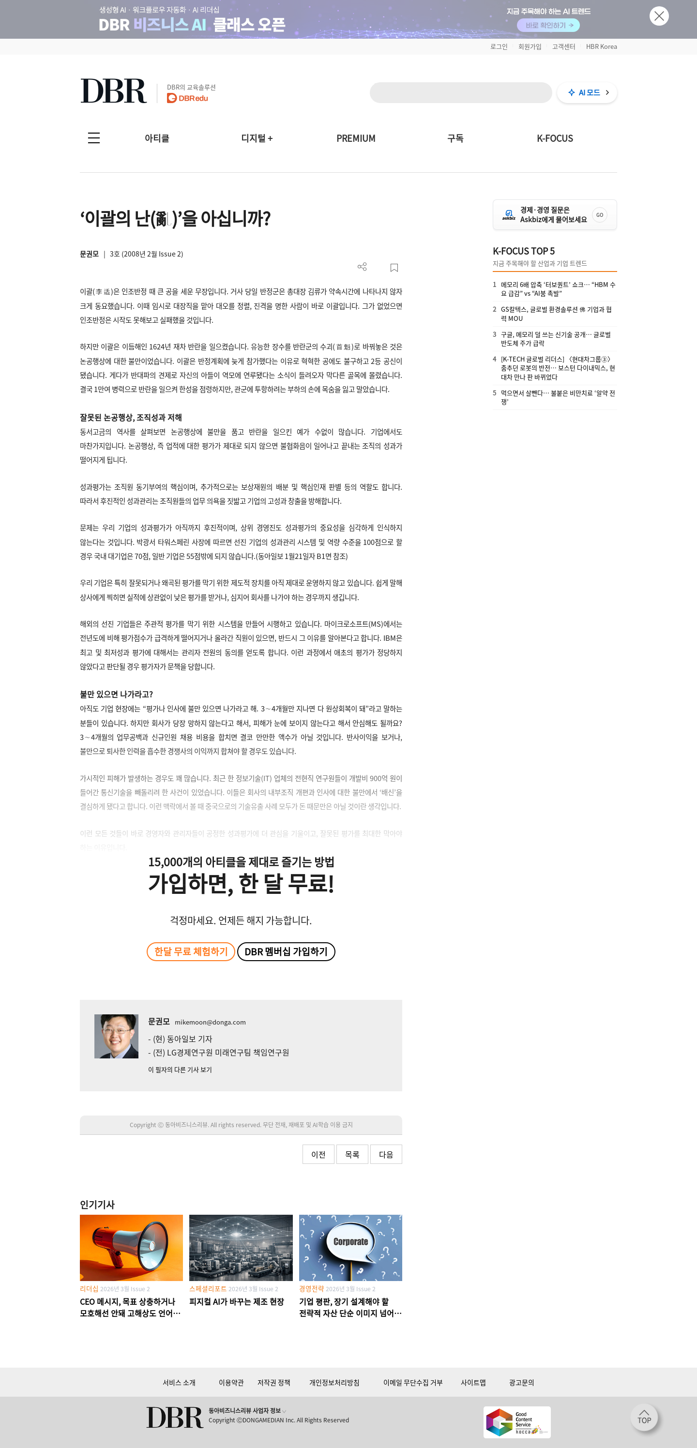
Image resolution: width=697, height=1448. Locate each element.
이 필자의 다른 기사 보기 (180, 1069)
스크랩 (394, 268)
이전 (318, 1154)
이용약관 (231, 1382)
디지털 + (257, 138)
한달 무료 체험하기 (191, 951)
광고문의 (521, 1382)
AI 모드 (589, 92)
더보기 (362, 267)
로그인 (499, 46)
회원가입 (530, 46)
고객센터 (564, 46)
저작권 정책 (274, 1382)
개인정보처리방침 (334, 1382)
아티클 (157, 138)
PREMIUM (356, 138)
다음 (386, 1154)
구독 (455, 138)
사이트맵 (473, 1382)
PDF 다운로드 (378, 268)
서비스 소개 (179, 1382)
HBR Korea (601, 46)
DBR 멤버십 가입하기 (286, 951)
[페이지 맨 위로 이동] (647, 1420)
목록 (352, 1154)
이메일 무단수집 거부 (413, 1382)
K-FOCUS (555, 138)
